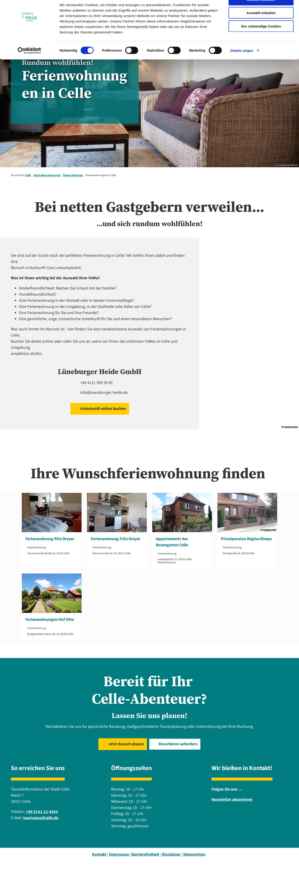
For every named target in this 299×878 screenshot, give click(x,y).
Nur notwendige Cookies (261, 38)
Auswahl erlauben (261, 25)
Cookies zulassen (261, 11)
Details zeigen (241, 62)
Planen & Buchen (73, 175)
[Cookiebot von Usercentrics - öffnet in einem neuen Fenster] (29, 62)
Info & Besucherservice (47, 175)
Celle (28, 175)
